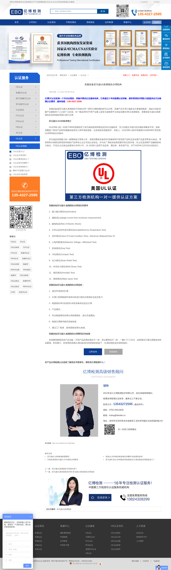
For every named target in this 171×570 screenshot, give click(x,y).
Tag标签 (156, 561)
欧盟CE (13, 275)
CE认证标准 (15, 247)
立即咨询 (93, 352)
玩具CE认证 (23, 292)
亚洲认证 (38, 541)
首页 (17, 22)
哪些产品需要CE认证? (20, 171)
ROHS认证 (14, 258)
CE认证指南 (21, 146)
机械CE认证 (26, 93)
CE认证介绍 (115, 537)
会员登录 (147, 22)
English (157, 22)
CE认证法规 (115, 541)
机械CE (25, 264)
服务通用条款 (65, 533)
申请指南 (63, 537)
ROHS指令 (27, 270)
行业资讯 (26, 110)
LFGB (13, 292)
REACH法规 (15, 270)
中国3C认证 (90, 537)
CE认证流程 (15, 264)
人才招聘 (139, 541)
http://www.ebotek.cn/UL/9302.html (63, 443)
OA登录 (156, 2)
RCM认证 (89, 545)
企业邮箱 (143, 2)
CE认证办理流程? (18, 155)
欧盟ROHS (27, 281)
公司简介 (33, 22)
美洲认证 (38, 537)
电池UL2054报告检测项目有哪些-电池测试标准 (124, 456)
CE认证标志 (15, 286)
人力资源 (140, 526)
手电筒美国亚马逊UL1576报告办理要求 (62, 460)
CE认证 (26, 87)
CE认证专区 (117, 526)
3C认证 (26, 133)
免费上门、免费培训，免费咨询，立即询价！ (141, 75)
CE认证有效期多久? (19, 167)
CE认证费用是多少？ (19, 159)
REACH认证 (27, 286)
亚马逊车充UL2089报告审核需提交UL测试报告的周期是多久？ (130, 460)
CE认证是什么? (17, 152)
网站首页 (63, 75)
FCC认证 (26, 116)
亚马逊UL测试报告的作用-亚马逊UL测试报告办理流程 (73, 472)
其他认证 (38, 545)
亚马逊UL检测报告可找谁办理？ (64, 469)
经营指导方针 (141, 537)
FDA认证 (26, 121)
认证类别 (51, 22)
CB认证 (26, 127)
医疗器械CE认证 (26, 98)
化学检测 (109, 22)
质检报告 (90, 22)
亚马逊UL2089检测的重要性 (58, 456)
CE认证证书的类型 (19, 174)
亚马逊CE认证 (26, 104)
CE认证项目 (115, 533)
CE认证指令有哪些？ (19, 163)
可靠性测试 (71, 22)
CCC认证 (26, 247)
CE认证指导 (115, 549)
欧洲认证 (38, 533)
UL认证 (26, 138)
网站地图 (135, 561)
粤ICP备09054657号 (59, 561)
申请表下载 (64, 545)
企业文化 (139, 533)
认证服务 (73, 75)
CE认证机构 (24, 275)
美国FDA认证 (91, 549)
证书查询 (63, 541)
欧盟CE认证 (25, 253)
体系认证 (38, 549)
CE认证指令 (15, 281)
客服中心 (127, 22)
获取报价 (113, 352)
